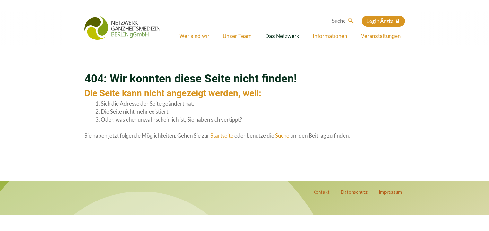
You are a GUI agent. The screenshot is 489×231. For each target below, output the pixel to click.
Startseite (221, 135)
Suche (282, 135)
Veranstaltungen (381, 36)
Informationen (330, 36)
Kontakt (321, 192)
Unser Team (237, 36)
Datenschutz (354, 192)
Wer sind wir (194, 36)
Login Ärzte (380, 21)
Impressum (390, 192)
